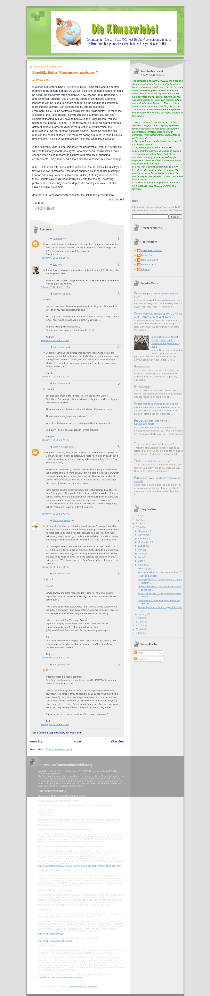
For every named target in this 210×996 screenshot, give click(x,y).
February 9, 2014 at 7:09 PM (55, 567)
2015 (139, 523)
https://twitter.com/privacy (50, 933)
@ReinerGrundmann (151, 250)
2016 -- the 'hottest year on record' (153, 461)
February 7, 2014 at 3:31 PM (55, 376)
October (142, 538)
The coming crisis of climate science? (155, 444)
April (141, 561)
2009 (139, 633)
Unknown (58, 238)
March (141, 564)
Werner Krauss (60, 446)
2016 (139, 519)
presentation (71, 86)
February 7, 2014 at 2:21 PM (55, 340)
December (144, 531)
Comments (141, 659)
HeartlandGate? (142, 366)
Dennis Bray (147, 255)
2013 (139, 618)
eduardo (145, 269)
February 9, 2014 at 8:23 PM (55, 657)
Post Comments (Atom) (59, 749)
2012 (139, 621)
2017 (139, 516)
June (141, 553)
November (144, 534)
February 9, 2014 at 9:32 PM (55, 724)
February (143, 568)
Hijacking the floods (148, 576)
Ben (55, 264)
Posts (138, 653)
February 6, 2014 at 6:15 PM (55, 258)
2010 (139, 629)
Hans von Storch (61, 520)
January (142, 614)
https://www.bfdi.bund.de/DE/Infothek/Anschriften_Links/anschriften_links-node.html (80, 866)
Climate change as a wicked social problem (156, 404)
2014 (139, 527)
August (142, 546)
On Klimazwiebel (142, 387)
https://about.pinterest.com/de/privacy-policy (60, 977)
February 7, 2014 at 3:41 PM (55, 440)
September (144, 542)
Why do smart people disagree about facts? (159, 572)
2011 (139, 625)
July (140, 549)
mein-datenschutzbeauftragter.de (83, 987)
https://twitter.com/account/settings (55, 941)
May (140, 557)
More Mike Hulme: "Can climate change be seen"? (65, 72)
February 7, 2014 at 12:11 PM (56, 287)
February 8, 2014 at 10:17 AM (56, 513)
